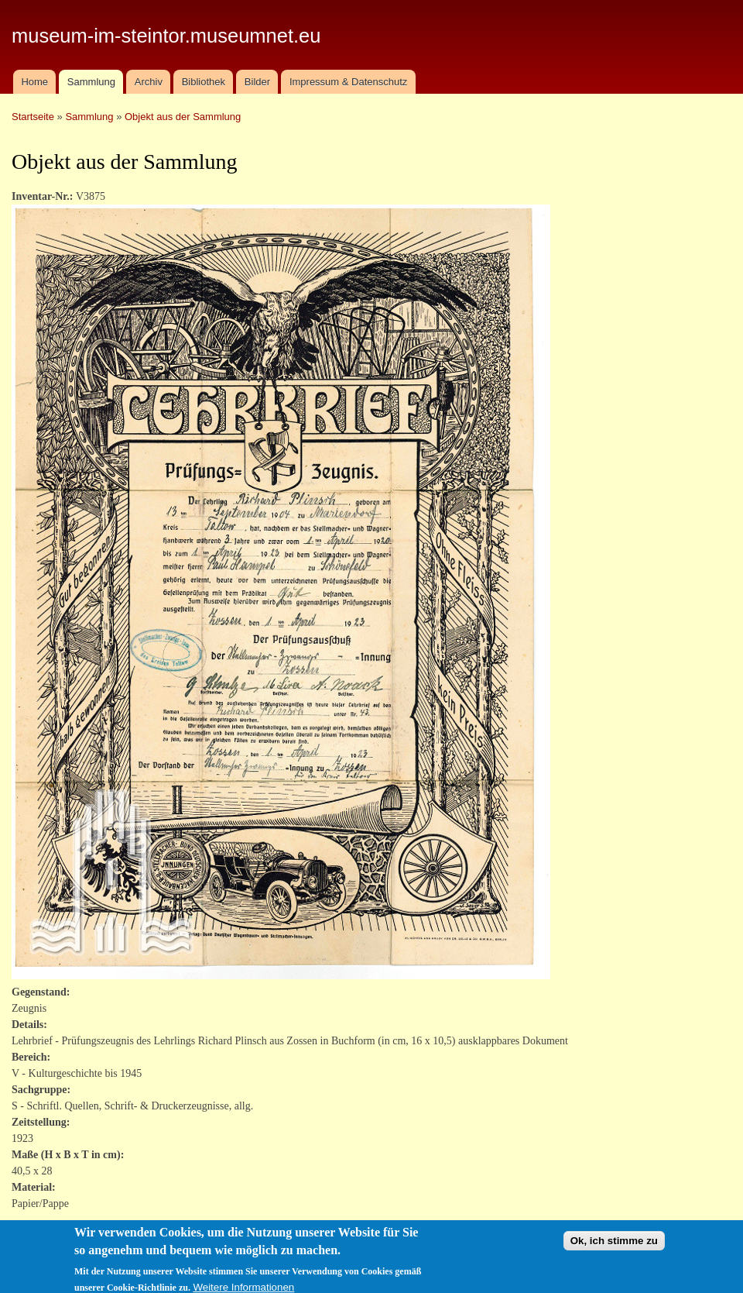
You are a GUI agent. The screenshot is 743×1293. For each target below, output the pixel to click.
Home (34, 82)
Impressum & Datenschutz (348, 82)
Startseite (33, 116)
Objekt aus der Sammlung (183, 116)
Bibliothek (203, 82)
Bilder (257, 82)
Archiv (149, 82)
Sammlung (91, 82)
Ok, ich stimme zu (614, 1247)
